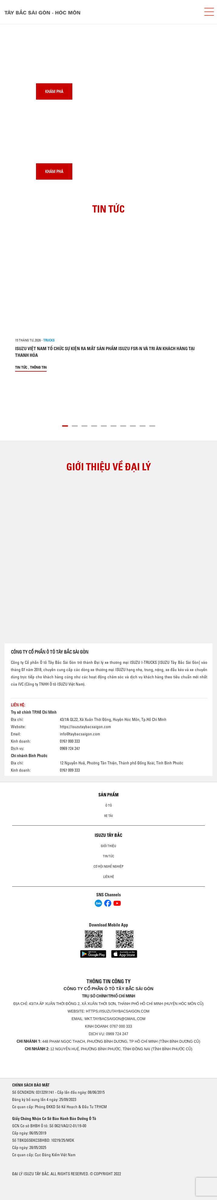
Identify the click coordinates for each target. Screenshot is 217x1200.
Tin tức (21, 367)
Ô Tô (108, 805)
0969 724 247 (117, 1034)
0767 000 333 (121, 1026)
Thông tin (38, 367)
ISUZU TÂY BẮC (108, 835)
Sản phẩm (108, 795)
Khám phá (54, 91)
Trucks (48, 340)
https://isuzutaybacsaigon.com (85, 726)
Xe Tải (108, 816)
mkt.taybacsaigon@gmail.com (114, 1019)
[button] (65, 425)
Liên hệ (108, 877)
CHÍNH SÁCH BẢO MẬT (31, 1085)
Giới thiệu (108, 846)
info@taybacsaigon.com (80, 733)
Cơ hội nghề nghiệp (108, 866)
